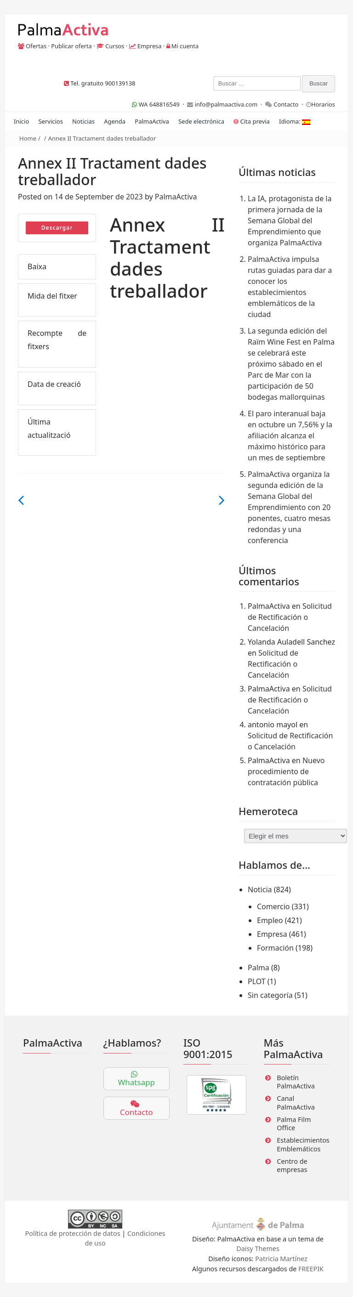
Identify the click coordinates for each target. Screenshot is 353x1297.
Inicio (21, 121)
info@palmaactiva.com (226, 104)
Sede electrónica (201, 121)
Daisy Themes (257, 1248)
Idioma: (294, 121)
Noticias (83, 121)
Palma (258, 968)
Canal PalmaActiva (295, 1102)
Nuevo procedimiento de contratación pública (286, 771)
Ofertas (36, 46)
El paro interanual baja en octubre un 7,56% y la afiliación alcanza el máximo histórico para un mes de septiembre (290, 435)
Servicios (50, 121)
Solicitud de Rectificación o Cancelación (290, 617)
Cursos (114, 46)
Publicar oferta (71, 46)
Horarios (323, 104)
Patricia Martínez (281, 1258)
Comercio (273, 906)
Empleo (270, 920)
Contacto (285, 104)
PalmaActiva (152, 121)
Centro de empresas (292, 1165)
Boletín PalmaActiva (295, 1082)
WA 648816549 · (159, 104)
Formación (275, 948)
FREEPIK (311, 1268)
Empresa (149, 46)
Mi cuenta (185, 46)
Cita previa (251, 121)
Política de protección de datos (72, 1233)
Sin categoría (270, 995)
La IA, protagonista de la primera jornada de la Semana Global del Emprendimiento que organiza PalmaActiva (289, 220)
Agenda (114, 121)
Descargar (57, 228)
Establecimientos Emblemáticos (303, 1144)
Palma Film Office (294, 1124)
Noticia (260, 889)
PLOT (257, 981)
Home (27, 138)
